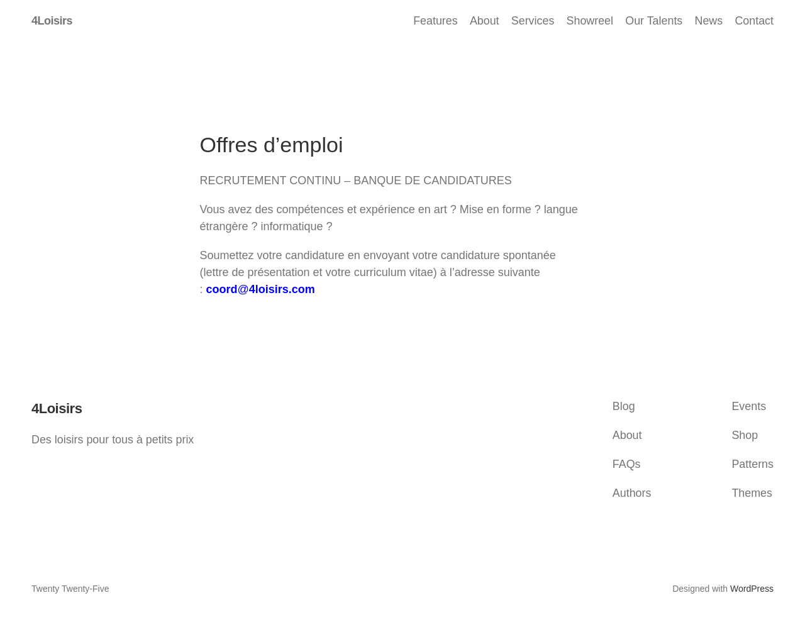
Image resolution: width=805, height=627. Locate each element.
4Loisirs (51, 20)
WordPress (752, 589)
